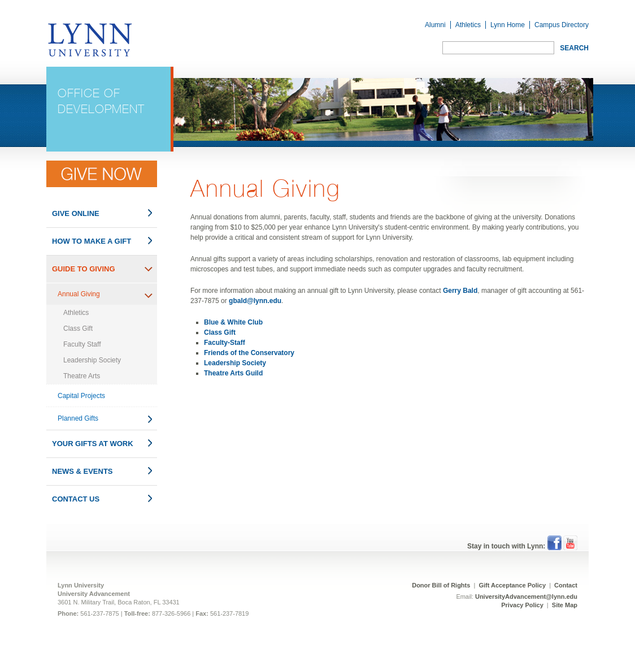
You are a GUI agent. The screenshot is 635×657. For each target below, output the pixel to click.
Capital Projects (81, 396)
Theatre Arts (81, 376)
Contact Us (75, 499)
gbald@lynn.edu (255, 301)
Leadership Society (92, 360)
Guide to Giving (83, 269)
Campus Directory (561, 25)
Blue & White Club (233, 322)
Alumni (435, 25)
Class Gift (78, 328)
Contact (565, 585)
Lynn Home (507, 25)
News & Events (82, 471)
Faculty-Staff (224, 343)
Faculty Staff (82, 344)
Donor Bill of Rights (441, 585)
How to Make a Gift (91, 241)
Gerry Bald (460, 291)
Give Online (75, 213)
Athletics (468, 25)
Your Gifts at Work (92, 443)
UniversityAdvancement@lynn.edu (526, 596)
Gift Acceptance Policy (513, 585)
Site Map (564, 605)
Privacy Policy (522, 605)
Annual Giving (79, 294)
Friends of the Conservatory (249, 353)
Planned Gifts (78, 418)
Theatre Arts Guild (233, 373)
